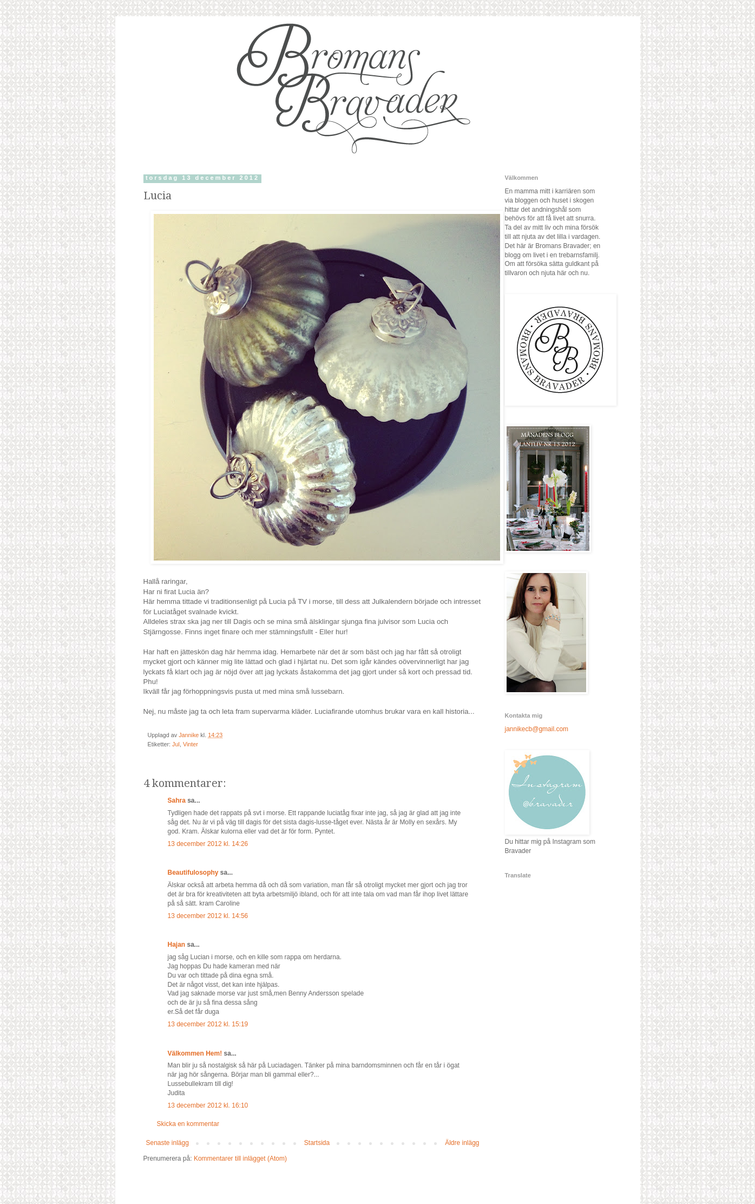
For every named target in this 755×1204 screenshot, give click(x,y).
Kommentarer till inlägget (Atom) (240, 1158)
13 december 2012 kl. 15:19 (208, 1024)
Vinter (190, 744)
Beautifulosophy (193, 872)
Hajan (177, 944)
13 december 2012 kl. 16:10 (208, 1105)
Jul (176, 744)
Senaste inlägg (167, 1143)
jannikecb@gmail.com (537, 729)
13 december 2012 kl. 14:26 (208, 844)
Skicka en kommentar (188, 1124)
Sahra (177, 800)
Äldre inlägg (462, 1143)
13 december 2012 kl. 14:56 (208, 916)
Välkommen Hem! (195, 1053)
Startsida (317, 1143)
